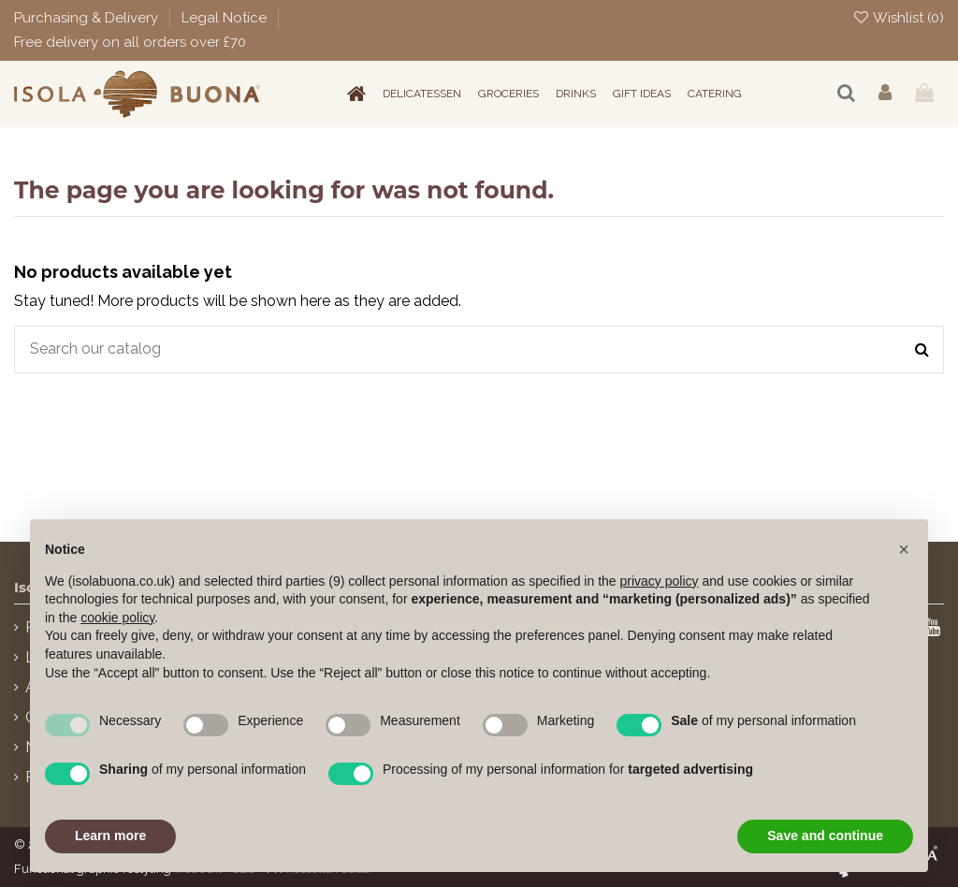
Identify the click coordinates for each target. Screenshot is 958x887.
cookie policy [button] (117, 617)
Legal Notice (225, 17)
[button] (904, 549)
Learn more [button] (110, 835)
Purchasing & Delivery (88, 17)
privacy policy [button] (659, 581)
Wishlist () (898, 17)
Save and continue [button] (825, 835)
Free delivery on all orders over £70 (130, 42)
